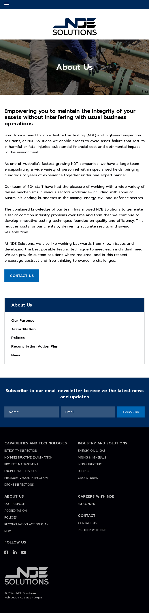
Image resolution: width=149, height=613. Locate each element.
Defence (84, 471)
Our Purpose (22, 320)
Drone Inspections (19, 485)
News (16, 355)
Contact (87, 515)
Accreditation (23, 329)
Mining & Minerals (92, 457)
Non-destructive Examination (28, 457)
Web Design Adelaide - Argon (23, 598)
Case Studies (88, 478)
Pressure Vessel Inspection (26, 478)
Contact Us (22, 275)
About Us (14, 496)
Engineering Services (20, 471)
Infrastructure (90, 464)
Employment (87, 504)
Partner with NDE (92, 530)
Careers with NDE (96, 496)
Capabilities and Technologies (35, 443)
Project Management (21, 464)
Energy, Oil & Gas (92, 451)
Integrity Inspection (20, 451)
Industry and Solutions (102, 443)
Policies (18, 337)
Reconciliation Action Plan (34, 346)
